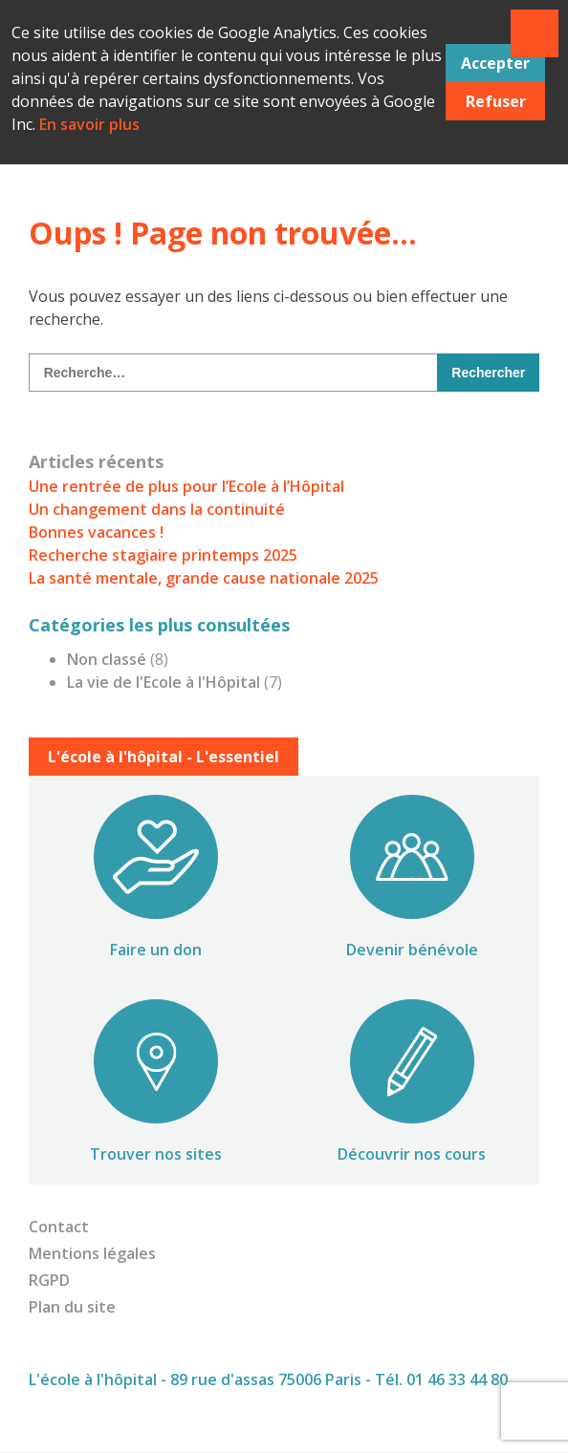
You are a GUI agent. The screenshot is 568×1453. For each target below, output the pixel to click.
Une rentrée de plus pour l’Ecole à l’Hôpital (186, 486)
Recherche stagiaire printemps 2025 (163, 555)
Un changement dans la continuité (157, 509)
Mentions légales (92, 1253)
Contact (59, 1226)
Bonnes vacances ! (96, 532)
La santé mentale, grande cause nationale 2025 (204, 577)
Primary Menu (534, 33)
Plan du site (72, 1306)
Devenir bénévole (412, 949)
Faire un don (156, 949)
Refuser (496, 101)
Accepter (495, 63)
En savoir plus (89, 124)
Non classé (106, 659)
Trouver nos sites (156, 1154)
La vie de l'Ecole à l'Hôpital (163, 682)
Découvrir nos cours (412, 1154)
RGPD (49, 1280)
